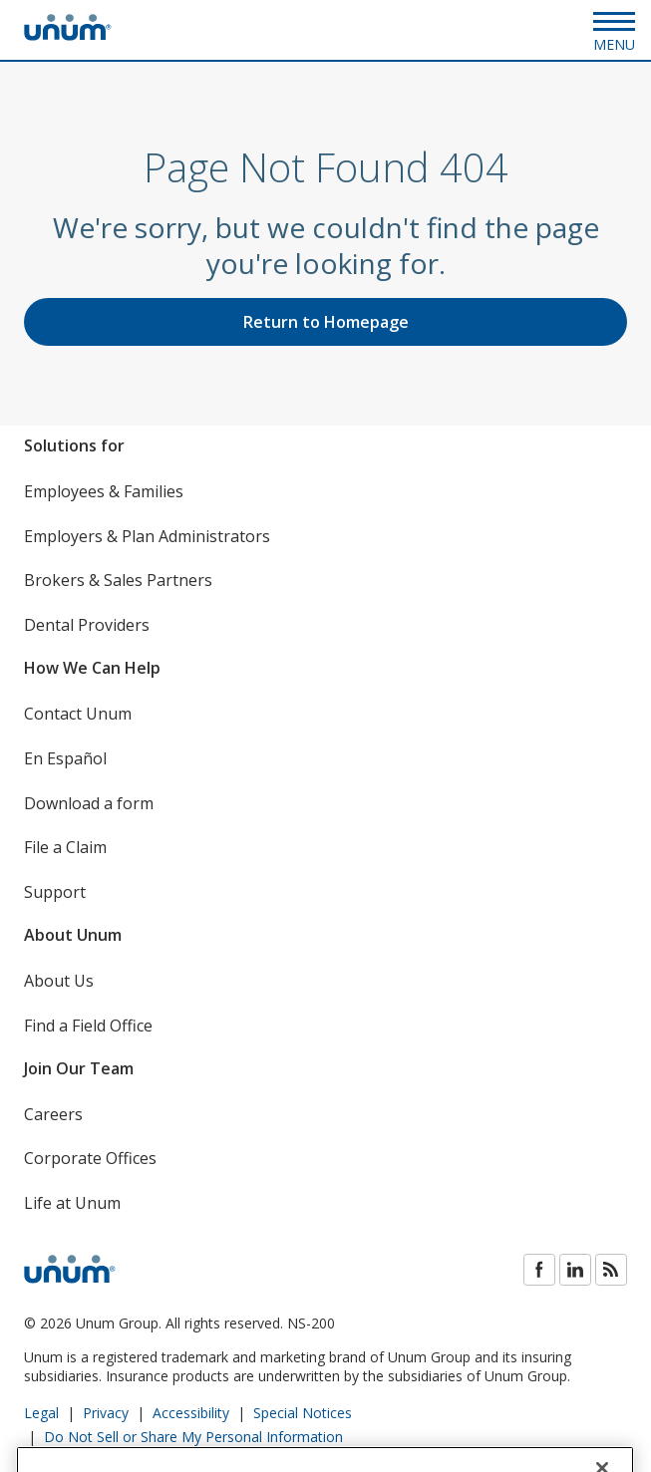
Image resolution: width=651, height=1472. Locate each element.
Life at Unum (72, 1203)
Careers (53, 1114)
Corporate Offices (90, 1158)
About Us (59, 981)
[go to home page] (68, 35)
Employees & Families (103, 491)
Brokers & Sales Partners (118, 580)
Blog (611, 1270)
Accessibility (191, 1412)
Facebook (539, 1270)
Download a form (89, 803)
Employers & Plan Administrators (147, 536)
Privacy (106, 1412)
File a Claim (65, 847)
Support (55, 892)
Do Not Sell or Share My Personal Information (193, 1436)
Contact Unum (78, 714)
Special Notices (302, 1412)
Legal (41, 1412)
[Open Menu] (614, 30)
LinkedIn (575, 1270)
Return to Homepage (326, 322)
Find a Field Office (88, 1025)
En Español (65, 758)
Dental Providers (87, 625)
